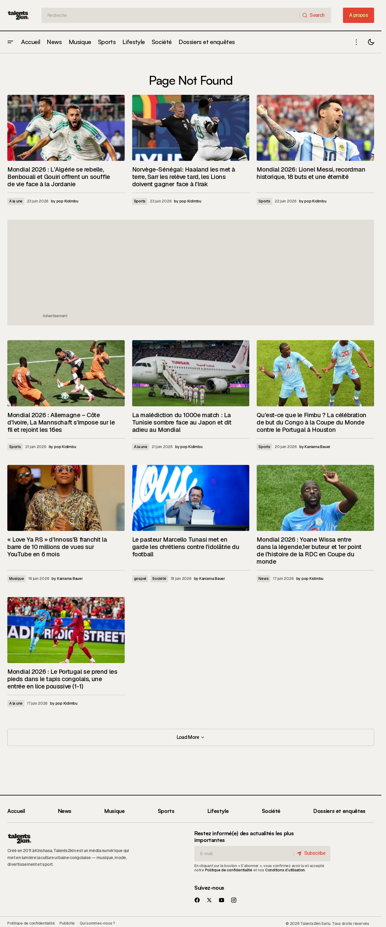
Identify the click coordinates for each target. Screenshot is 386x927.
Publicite (67, 923)
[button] (10, 42)
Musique (16, 578)
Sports (140, 201)
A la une (16, 201)
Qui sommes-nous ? (97, 923)
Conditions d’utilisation (285, 870)
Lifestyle (218, 810)
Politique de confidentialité (228, 870)
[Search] (315, 15)
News (263, 578)
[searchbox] (170, 15)
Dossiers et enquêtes (339, 810)
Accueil (16, 810)
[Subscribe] (311, 853)
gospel (140, 578)
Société (159, 578)
